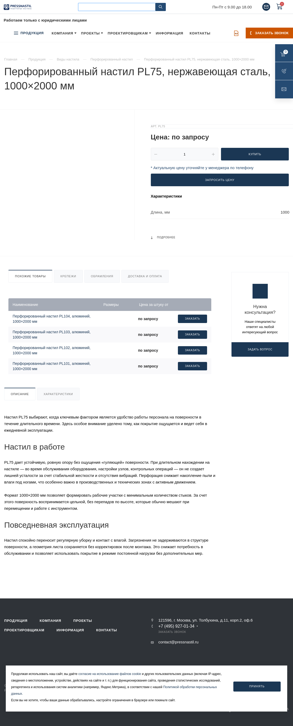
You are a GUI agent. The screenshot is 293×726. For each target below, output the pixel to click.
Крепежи (68, 276)
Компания (50, 621)
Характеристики (58, 394)
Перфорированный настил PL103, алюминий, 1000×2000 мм (52, 334)
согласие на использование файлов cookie (109, 674)
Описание (20, 394)
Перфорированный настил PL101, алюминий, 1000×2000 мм (52, 366)
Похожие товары (30, 276)
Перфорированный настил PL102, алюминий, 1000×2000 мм (52, 350)
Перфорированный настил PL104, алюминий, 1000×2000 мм (52, 319)
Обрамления (102, 276)
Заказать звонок (269, 33)
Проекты (82, 621)
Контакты (106, 630)
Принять (257, 686)
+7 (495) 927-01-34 (176, 626)
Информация (70, 630)
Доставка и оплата (145, 276)
